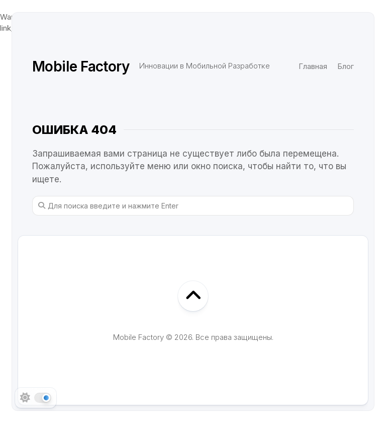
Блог (345, 66)
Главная (313, 66)
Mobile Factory (80, 66)
